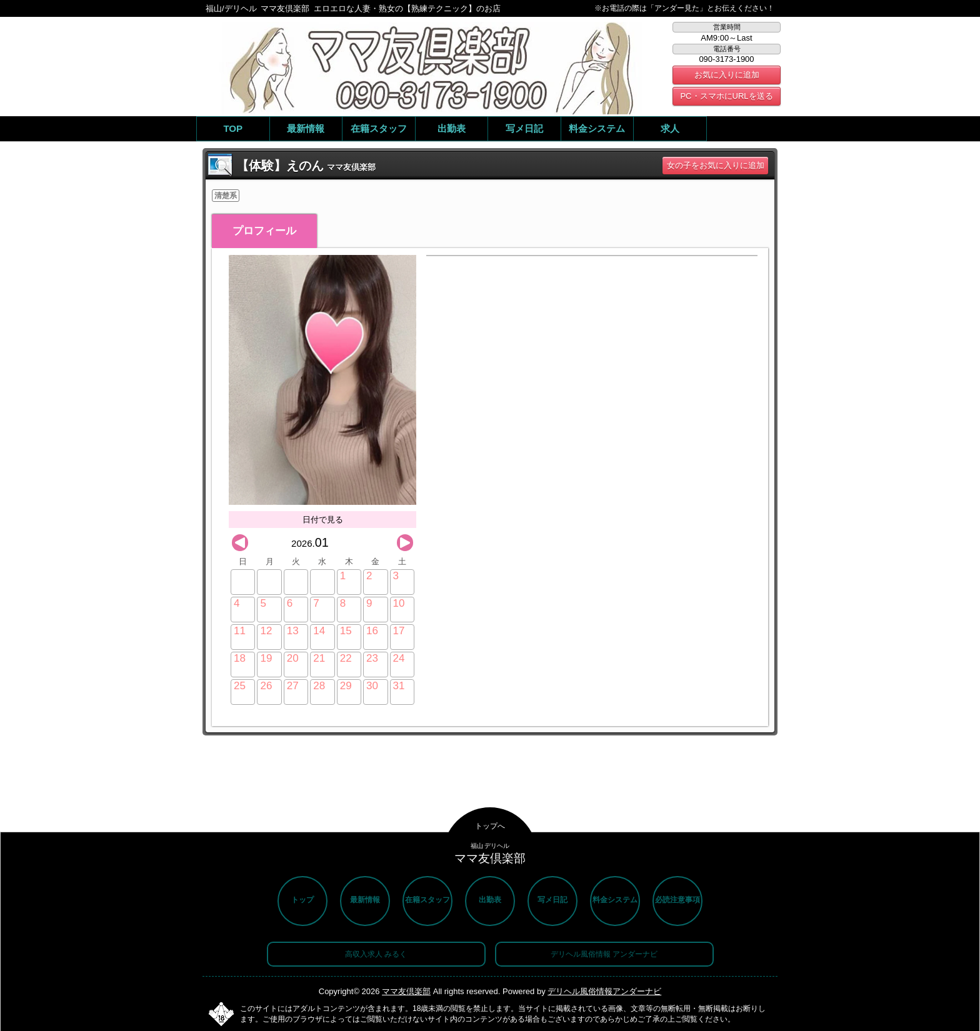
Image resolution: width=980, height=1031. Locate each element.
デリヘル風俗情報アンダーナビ (604, 991)
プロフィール (264, 231)
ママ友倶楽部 (406, 991)
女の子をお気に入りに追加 (715, 165)
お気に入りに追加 (726, 74)
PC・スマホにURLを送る (726, 96)
